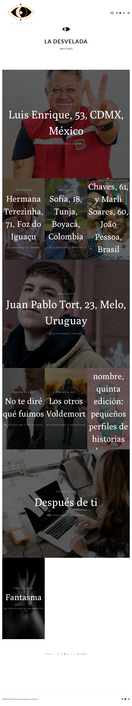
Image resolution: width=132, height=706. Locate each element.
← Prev (46, 654)
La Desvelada (61, 144)
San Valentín (35, 425)
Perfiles (77, 144)
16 (78, 654)
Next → (85, 654)
